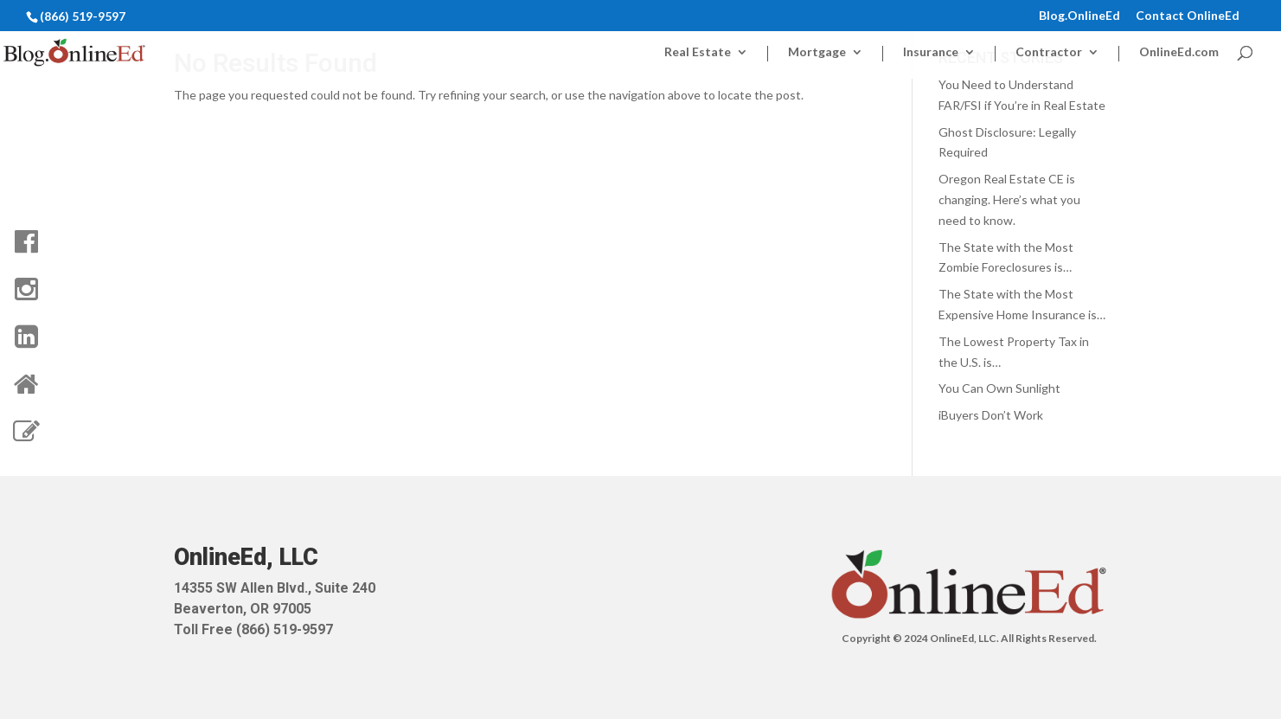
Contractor (1048, 52)
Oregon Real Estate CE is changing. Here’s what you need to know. (1009, 199)
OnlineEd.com (1179, 52)
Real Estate (697, 52)
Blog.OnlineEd (1079, 16)
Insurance (930, 52)
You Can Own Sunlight (999, 388)
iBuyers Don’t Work (990, 415)
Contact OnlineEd (1187, 16)
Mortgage (817, 52)
